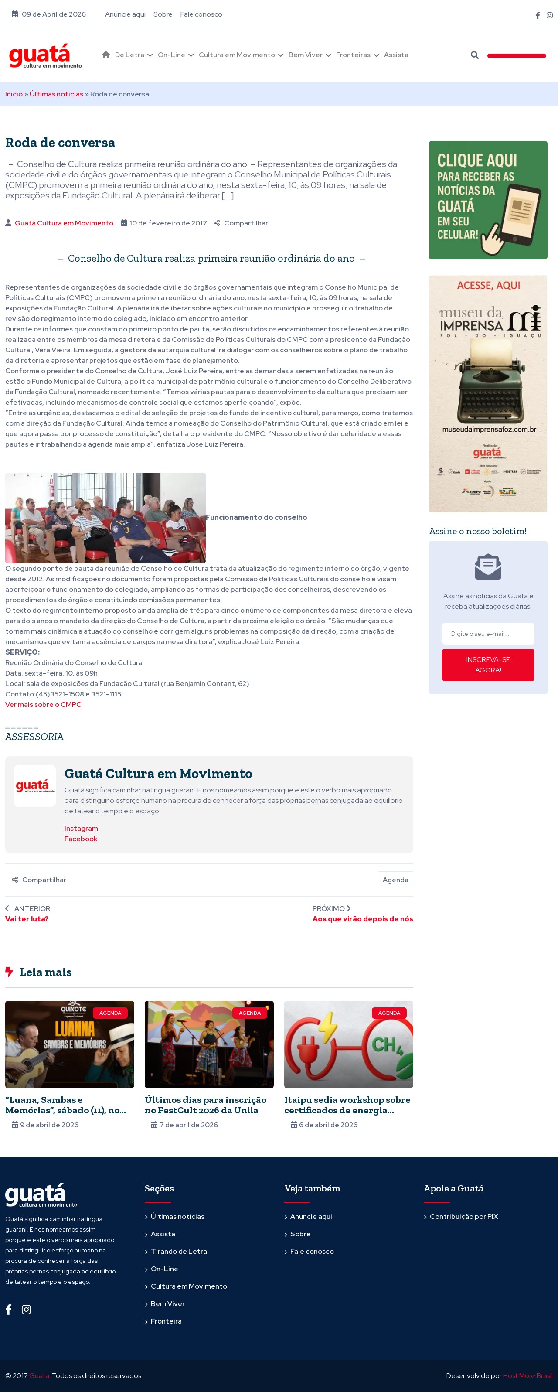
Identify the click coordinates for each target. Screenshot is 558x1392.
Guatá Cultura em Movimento (64, 223)
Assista (396, 54)
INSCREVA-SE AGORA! (488, 665)
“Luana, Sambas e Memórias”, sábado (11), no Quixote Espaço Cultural (62, 1110)
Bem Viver (306, 54)
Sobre (163, 14)
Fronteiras (353, 54)
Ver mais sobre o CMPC (43, 704)
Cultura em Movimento (237, 54)
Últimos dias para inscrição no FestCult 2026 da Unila (205, 1105)
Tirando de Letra (179, 1251)
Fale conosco (201, 14)
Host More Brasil (528, 1375)
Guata (39, 1375)
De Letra (129, 54)
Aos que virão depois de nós (363, 919)
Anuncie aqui (125, 14)
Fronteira (166, 1321)
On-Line (171, 54)
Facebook (81, 838)
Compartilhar (241, 223)
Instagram (81, 828)
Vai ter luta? (27, 919)
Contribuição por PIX (464, 1216)
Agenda (395, 879)
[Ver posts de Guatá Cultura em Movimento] (35, 785)
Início (14, 94)
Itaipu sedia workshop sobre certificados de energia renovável (347, 1110)
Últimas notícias (56, 94)
